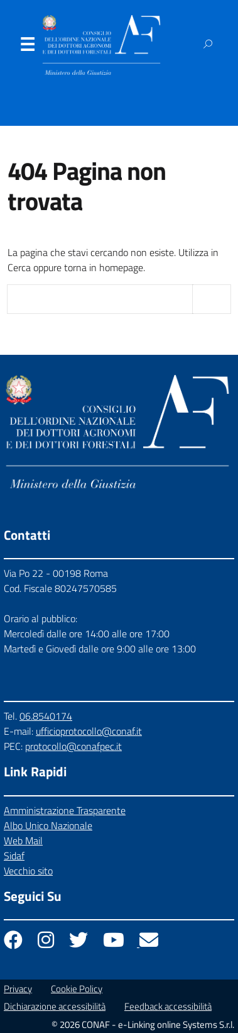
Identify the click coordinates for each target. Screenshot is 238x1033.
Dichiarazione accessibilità (54, 1006)
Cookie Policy (76, 988)
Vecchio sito (28, 870)
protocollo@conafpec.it (73, 746)
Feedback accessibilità (168, 1006)
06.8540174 (45, 715)
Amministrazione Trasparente (65, 810)
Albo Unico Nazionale (48, 825)
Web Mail (23, 840)
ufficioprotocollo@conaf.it (89, 731)
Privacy (18, 988)
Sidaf (14, 855)
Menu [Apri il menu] (27, 47)
